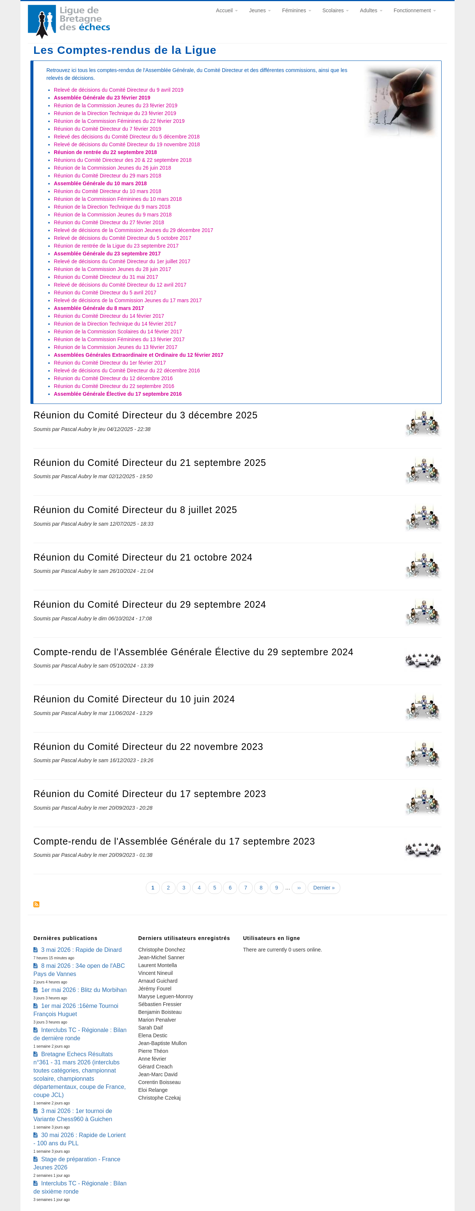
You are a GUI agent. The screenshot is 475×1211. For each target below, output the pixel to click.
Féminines (296, 10)
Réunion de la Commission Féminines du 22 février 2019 (119, 121)
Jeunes (260, 10)
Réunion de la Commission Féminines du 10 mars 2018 (118, 199)
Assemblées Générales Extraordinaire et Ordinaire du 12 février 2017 (138, 355)
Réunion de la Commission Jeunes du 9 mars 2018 (113, 215)
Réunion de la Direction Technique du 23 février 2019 (115, 113)
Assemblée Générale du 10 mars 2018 (100, 183)
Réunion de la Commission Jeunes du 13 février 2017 (115, 347)
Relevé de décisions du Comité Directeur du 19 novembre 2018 (127, 144)
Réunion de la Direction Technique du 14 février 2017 (115, 324)
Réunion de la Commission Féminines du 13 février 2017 (119, 339)
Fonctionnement (415, 10)
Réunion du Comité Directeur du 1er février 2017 (110, 363)
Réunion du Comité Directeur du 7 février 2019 (107, 129)
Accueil (227, 10)
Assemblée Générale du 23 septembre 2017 (107, 254)
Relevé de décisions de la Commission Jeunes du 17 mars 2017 (128, 300)
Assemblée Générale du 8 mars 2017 (99, 308)
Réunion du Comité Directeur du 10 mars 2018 (107, 191)
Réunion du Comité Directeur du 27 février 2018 (109, 222)
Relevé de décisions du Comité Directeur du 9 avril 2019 (118, 90)
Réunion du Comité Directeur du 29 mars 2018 (107, 176)
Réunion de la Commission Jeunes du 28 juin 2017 (112, 269)
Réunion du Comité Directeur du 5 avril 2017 (105, 293)
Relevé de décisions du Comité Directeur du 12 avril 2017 (120, 285)
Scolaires (335, 10)
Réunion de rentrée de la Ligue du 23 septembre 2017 (116, 246)
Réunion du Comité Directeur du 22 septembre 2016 (114, 386)
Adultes (371, 10)
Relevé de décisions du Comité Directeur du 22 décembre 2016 (127, 370)
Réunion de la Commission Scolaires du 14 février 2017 (118, 331)
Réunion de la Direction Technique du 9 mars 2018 (112, 207)
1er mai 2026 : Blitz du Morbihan (84, 990)
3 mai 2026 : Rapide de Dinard (81, 950)
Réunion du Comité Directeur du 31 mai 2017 (106, 277)
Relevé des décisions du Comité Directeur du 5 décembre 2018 (127, 137)
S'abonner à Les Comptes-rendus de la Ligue (36, 904)
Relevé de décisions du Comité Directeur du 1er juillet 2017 (122, 261)
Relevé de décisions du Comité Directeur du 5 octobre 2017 (122, 238)
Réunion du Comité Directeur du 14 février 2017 (109, 316)
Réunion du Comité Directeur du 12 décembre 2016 (113, 378)
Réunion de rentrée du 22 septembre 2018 (105, 152)
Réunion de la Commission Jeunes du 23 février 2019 (115, 105)
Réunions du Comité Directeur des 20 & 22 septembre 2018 (122, 160)
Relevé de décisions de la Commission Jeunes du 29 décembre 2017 (133, 230)
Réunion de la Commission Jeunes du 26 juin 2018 (112, 168)
